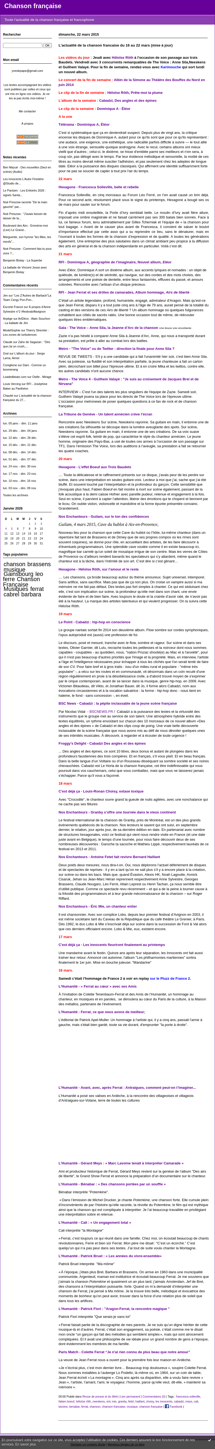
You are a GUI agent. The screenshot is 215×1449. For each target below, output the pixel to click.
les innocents (164, 1401)
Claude (7, 342)
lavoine (63, 1406)
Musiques (16, 589)
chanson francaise (113, 1406)
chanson (14, 564)
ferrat (37, 589)
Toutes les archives (15, 495)
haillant (140, 1401)
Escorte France (13, 307)
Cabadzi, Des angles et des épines (128, 100)
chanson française (151, 1406)
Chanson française (32, 6)
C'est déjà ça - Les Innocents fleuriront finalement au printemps (112, 945)
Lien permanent (130, 1396)
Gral (6, 353)
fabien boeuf (66, 1401)
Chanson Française (21, 582)
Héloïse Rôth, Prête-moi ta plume (135, 93)
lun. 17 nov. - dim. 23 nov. (20, 473)
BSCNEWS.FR (101, 712)
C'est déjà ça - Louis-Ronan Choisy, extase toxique (101, 791)
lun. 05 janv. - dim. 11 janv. (20, 423)
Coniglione (10, 365)
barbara (31, 594)
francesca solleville (188, 1396)
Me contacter (27, 111)
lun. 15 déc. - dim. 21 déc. (20, 444)
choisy (150, 1401)
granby (122, 1401)
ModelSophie (11, 330)
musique (14, 569)
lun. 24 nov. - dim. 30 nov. (20, 466)
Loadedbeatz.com (15, 376)
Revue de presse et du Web (100, 1396)
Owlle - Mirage (41, 376)
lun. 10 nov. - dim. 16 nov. (20, 480)
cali (196, 1401)
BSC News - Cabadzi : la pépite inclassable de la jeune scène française (118, 703)
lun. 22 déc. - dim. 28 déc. (20, 437)
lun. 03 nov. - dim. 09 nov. (20, 488)
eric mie (111, 1401)
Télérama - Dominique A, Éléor (84, 124)
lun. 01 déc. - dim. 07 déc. (20, 459)
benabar (74, 1406)
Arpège (7, 318)
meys (188, 1401)
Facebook (173, 1406)
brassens (39, 564)
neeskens (98, 1401)
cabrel (11, 594)
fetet (131, 1401)
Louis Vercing (12, 384)
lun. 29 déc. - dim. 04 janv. (20, 430)
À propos (27, 123)
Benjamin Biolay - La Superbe (22, 260)
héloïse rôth (83, 1401)
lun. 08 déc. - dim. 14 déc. (20, 452)
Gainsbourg (18, 574)
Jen (5, 295)
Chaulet (8, 395)
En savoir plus (25, 1444)
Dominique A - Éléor (113, 109)
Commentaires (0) (153, 1396)
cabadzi (179, 1401)
